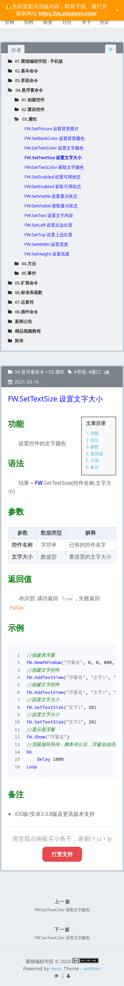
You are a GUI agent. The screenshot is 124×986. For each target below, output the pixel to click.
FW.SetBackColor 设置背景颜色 (54, 138)
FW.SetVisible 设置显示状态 (50, 196)
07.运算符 (21, 302)
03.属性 (26, 119)
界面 (81, 372)
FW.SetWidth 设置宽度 (46, 244)
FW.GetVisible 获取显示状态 (51, 206)
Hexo (55, 968)
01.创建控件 (30, 100)
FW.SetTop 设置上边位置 (48, 235)
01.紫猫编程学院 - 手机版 (35, 61)
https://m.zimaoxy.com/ (67, 13)
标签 (48, 22)
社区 (67, 22)
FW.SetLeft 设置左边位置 (48, 225)
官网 (9, 22)
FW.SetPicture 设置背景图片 (51, 129)
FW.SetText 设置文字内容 (48, 215)
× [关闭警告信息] (117, 10)
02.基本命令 (23, 71)
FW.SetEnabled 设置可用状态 (52, 177)
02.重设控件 (30, 109)
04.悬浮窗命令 (25, 90)
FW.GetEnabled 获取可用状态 (52, 186)
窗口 (96, 372)
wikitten (92, 968)
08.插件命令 (23, 312)
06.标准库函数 (25, 292)
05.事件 (25, 273)
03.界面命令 (23, 80)
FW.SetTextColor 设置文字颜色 (54, 148)
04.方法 (25, 264)
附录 (15, 341)
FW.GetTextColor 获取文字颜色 (54, 167)
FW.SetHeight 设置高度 (46, 254)
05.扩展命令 (23, 283)
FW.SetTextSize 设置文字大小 (53, 158)
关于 (86, 22)
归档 (28, 22)
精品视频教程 (24, 331)
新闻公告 (20, 321)
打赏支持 (62, 854)
